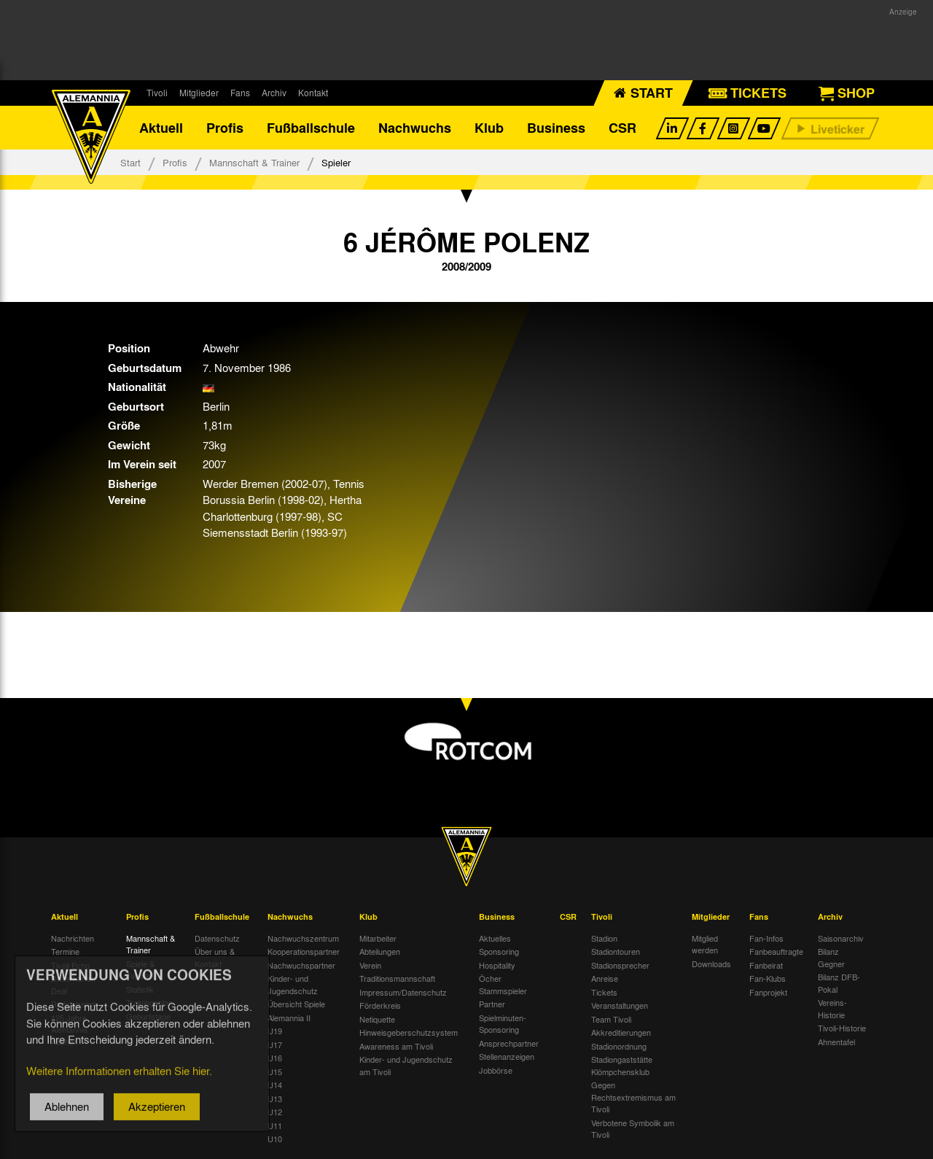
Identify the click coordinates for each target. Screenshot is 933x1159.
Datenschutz (217, 938)
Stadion (604, 938)
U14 (275, 1084)
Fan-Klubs (767, 978)
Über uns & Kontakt (215, 957)
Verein (370, 965)
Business (556, 127)
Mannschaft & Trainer (254, 162)
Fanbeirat (766, 965)
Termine (65, 951)
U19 (275, 1030)
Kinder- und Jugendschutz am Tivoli (406, 1065)
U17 (275, 1044)
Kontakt (313, 92)
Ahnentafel (836, 1041)
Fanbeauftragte (776, 951)
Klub (489, 127)
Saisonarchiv (841, 938)
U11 (275, 1125)
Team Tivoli (611, 1019)
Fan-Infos (766, 938)
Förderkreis (380, 1005)
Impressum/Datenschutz (403, 992)
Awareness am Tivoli (396, 1046)
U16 (275, 1057)
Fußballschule (311, 127)
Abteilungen (379, 951)
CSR (622, 127)
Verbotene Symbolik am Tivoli (632, 1129)
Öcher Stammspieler (503, 984)
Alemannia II (289, 1017)
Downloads (711, 963)
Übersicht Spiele (296, 1003)
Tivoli (157, 92)
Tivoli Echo (70, 965)
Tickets (604, 992)
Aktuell (161, 127)
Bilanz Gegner (831, 957)
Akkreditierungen (621, 1032)
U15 (275, 1071)
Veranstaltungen (619, 1005)
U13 (275, 1098)
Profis (224, 127)
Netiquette (377, 1019)
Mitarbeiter (378, 938)
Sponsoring (499, 951)
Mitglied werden (705, 944)
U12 (275, 1111)
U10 (275, 1138)
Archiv (274, 92)
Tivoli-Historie (842, 1028)
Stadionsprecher (620, 965)
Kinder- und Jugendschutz (293, 984)
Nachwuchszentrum (303, 938)
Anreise (604, 978)
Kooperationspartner (304, 951)
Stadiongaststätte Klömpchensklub (621, 1065)
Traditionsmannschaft (397, 978)
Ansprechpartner (509, 1043)
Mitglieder (199, 92)
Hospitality (497, 965)
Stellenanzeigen (506, 1056)
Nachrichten (72, 938)
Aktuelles (495, 938)
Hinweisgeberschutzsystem (408, 1032)
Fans (240, 92)
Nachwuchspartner (301, 965)
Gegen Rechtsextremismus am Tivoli (633, 1097)
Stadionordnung (619, 1046)
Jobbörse (495, 1070)
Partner (492, 1003)
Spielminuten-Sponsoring (502, 1024)
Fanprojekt (768, 992)
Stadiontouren (615, 951)
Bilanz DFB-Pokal (839, 983)
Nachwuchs (414, 127)
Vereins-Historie (832, 1008)
